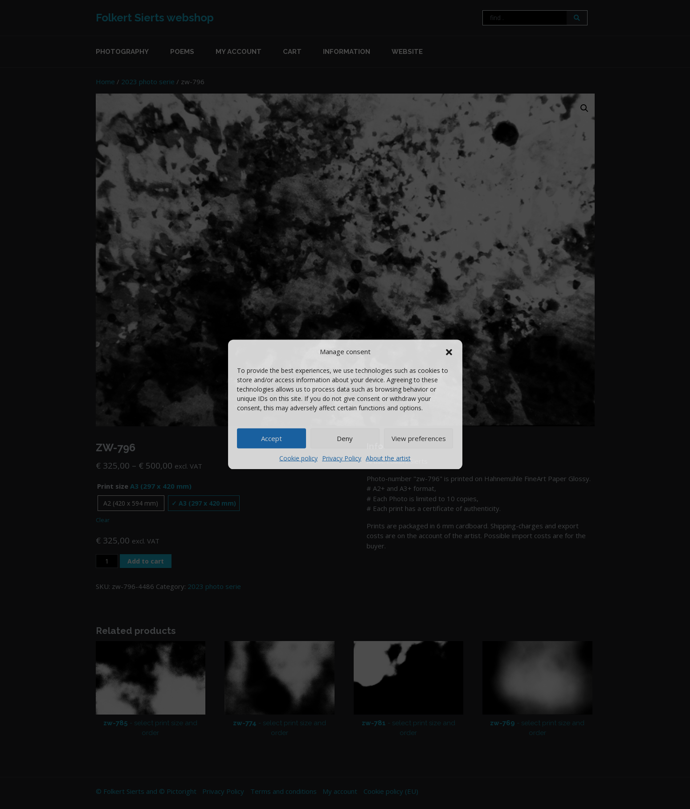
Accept (271, 438)
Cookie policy (298, 458)
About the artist (388, 458)
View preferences (419, 438)
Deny (345, 438)
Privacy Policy (341, 458)
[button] (449, 351)
